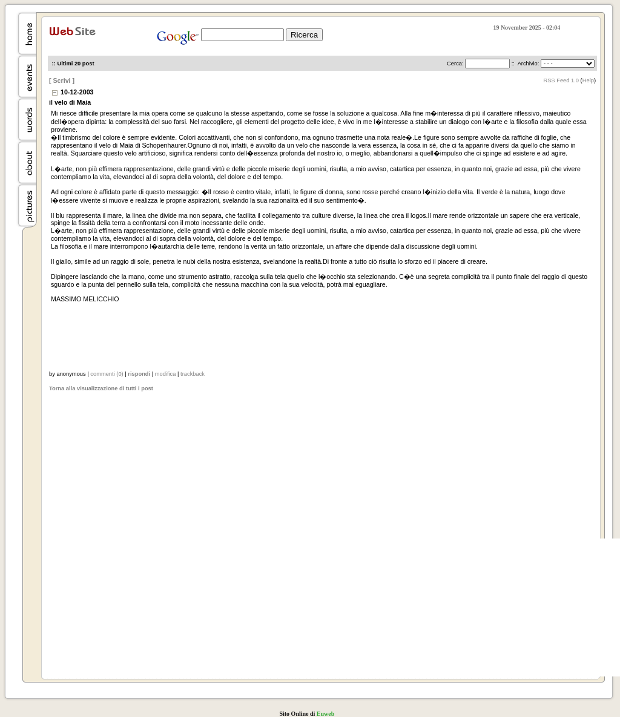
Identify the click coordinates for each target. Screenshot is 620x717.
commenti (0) (106, 374)
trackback (192, 374)
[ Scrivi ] (61, 80)
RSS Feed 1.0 (561, 80)
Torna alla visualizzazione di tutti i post (101, 388)
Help (588, 80)
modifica (165, 374)
